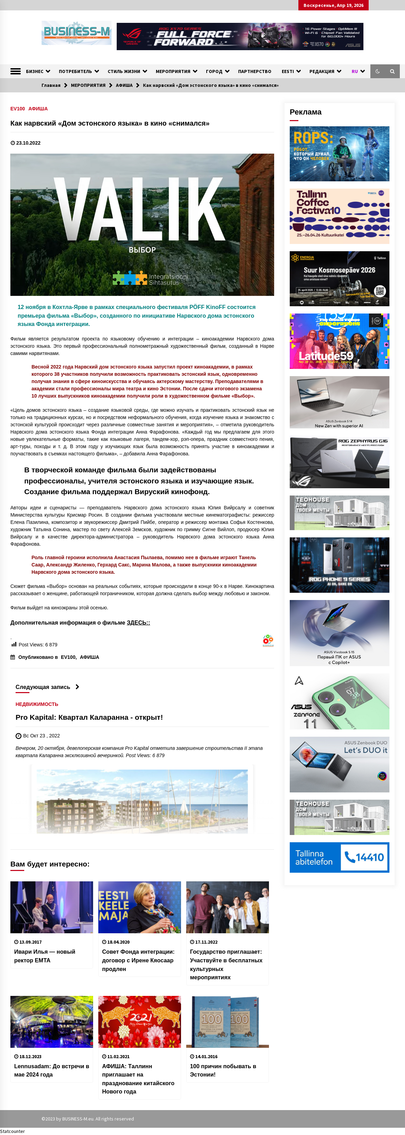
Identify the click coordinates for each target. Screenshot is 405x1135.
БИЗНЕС (34, 71)
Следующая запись (48, 687)
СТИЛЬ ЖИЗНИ (124, 71)
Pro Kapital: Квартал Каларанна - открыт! (89, 717)
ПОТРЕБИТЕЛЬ (75, 71)
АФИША (38, 108)
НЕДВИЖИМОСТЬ (37, 704)
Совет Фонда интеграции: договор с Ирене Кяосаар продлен (138, 960)
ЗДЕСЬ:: (138, 622)
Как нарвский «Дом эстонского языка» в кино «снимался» (109, 123)
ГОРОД (214, 71)
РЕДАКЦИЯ (321, 71)
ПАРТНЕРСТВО (254, 71)
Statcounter (12, 1131)
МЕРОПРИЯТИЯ (173, 71)
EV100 (17, 108)
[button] (377, 71)
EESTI (288, 71)
